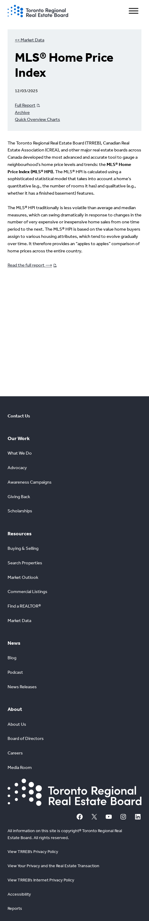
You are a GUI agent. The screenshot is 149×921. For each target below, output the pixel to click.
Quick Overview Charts (37, 119)
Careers (15, 753)
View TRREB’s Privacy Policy (33, 851)
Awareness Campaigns (29, 482)
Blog (12, 657)
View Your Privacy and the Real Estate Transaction (53, 865)
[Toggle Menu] (133, 11)
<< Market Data (29, 40)
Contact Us (19, 416)
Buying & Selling (23, 548)
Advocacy (17, 467)
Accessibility (19, 894)
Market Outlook (23, 577)
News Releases (22, 686)
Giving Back (19, 496)
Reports (15, 908)
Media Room (20, 767)
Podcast (15, 672)
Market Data (19, 620)
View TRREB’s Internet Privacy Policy (41, 880)
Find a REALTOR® (24, 606)
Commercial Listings (27, 591)
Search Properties (25, 563)
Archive (22, 112)
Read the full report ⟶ (30, 265)
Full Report (25, 105)
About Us (17, 724)
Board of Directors (26, 738)
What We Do (20, 453)
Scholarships (20, 511)
